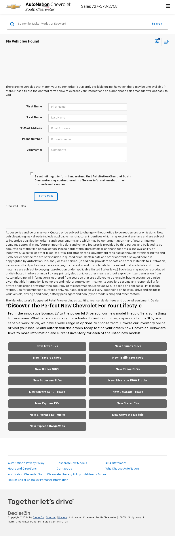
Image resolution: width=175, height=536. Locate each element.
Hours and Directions (22, 468)
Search (157, 23)
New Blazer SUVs (47, 369)
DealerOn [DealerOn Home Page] (38, 517)
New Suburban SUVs (47, 380)
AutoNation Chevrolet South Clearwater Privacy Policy (44, 474)
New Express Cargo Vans (47, 426)
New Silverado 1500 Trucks (128, 380)
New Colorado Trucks (127, 392)
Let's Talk (46, 196)
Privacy (62, 517)
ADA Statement (115, 463)
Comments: (34, 150)
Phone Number (32, 139)
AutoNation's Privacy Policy (26, 463)
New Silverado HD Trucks (47, 392)
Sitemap (51, 517)
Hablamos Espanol (96, 474)
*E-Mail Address (31, 128)
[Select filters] (157, 41)
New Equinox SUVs (128, 346)
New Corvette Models (128, 415)
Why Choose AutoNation (122, 468)
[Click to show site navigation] (168, 7)
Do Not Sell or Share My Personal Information (38, 480)
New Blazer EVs (128, 403)
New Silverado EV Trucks (47, 415)
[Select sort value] (165, 42)
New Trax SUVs (47, 346)
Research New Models (72, 463)
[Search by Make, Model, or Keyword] (82, 24)
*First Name (34, 106)
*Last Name (34, 117)
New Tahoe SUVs (128, 369)
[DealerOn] (19, 513)
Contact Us (64, 468)
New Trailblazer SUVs (127, 357)
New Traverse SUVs (47, 357)
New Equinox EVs (47, 403)
